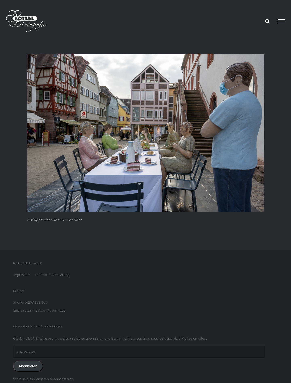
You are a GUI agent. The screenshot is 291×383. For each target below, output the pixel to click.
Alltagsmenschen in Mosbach (55, 220)
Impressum (21, 275)
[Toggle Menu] (281, 21)
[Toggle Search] (267, 21)
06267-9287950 (35, 302)
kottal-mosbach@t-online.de (44, 310)
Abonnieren (28, 366)
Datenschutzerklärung (52, 275)
